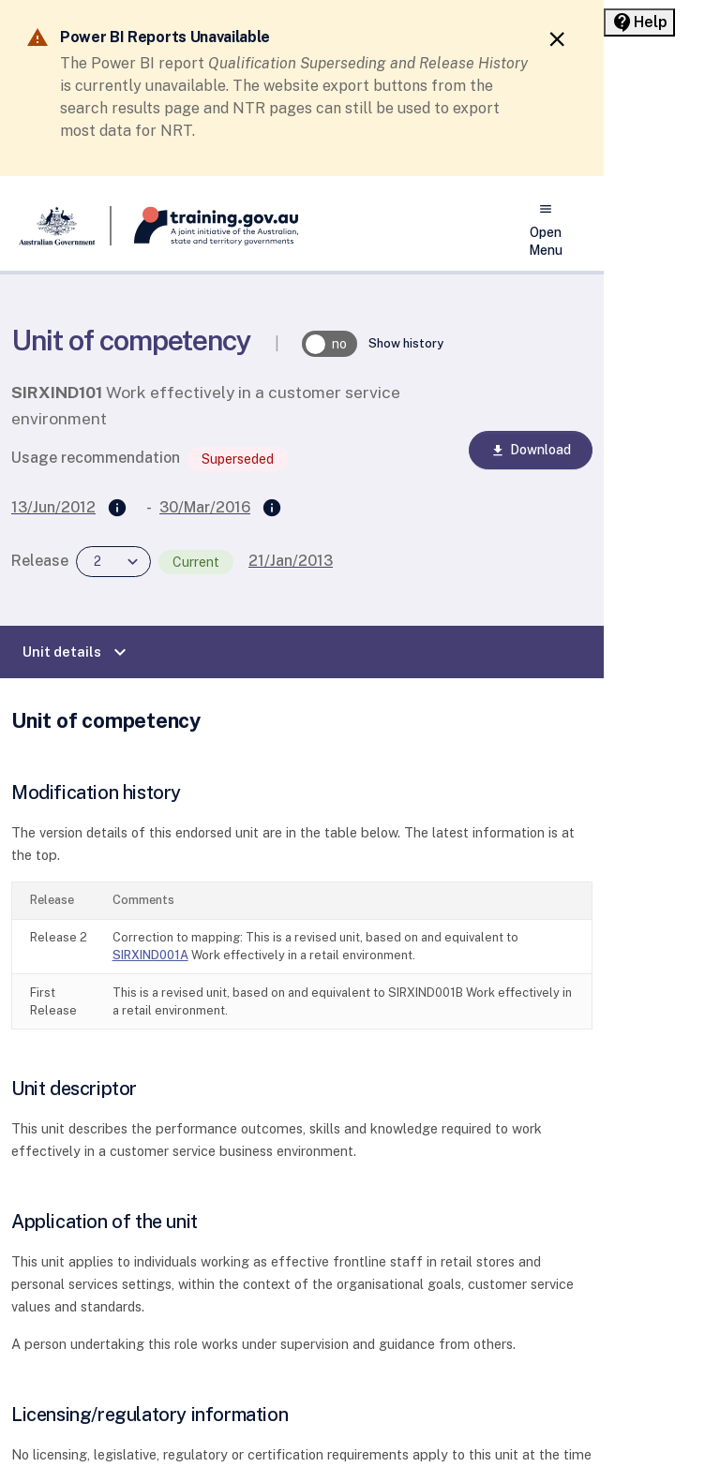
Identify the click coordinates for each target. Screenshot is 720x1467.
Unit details (76, 652)
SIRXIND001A (150, 955)
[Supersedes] (117, 508)
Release (39, 561)
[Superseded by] (271, 508)
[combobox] (113, 561)
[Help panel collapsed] (639, 22)
